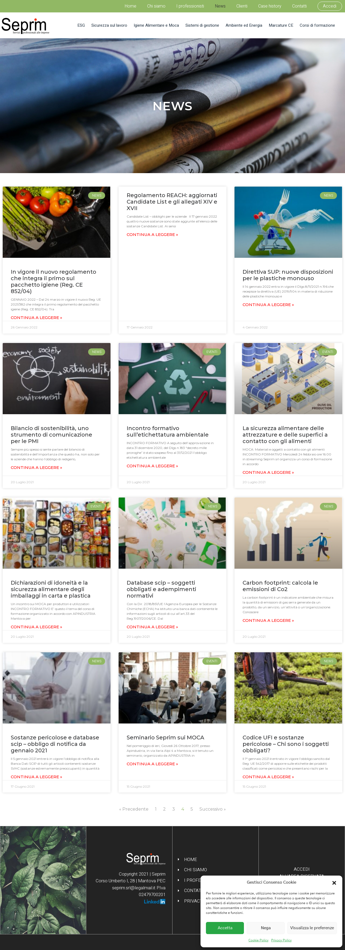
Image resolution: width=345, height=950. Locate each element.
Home (130, 6)
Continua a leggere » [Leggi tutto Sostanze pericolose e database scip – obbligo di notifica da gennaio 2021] (36, 776)
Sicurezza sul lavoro (109, 25)
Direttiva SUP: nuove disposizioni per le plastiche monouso (288, 275)
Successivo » (212, 809)
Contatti (299, 6)
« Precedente (134, 809)
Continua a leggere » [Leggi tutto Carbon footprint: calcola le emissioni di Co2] (268, 620)
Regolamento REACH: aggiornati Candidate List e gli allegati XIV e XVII (172, 201)
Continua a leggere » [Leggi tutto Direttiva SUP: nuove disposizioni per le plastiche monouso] (268, 304)
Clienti (241, 6)
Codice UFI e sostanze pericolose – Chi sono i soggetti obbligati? (286, 744)
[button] (334, 882)
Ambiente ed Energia (244, 25)
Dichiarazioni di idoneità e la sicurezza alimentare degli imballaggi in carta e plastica (51, 589)
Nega (266, 928)
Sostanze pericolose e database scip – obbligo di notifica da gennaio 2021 (55, 744)
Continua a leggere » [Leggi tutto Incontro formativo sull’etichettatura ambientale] (152, 465)
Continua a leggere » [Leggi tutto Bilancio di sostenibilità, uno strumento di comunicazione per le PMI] (36, 467)
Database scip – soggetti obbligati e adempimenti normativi (161, 589)
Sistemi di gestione (202, 25)
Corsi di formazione (317, 25)
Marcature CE (281, 25)
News (220, 6)
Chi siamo (156, 6)
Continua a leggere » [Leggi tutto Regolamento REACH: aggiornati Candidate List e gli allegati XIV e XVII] (152, 234)
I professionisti (190, 6)
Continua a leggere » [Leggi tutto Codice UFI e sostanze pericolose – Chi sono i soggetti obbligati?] (268, 776)
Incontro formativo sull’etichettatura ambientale (168, 431)
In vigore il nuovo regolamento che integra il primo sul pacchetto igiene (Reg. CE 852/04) (53, 281)
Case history (269, 6)
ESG (81, 25)
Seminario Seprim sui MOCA (165, 737)
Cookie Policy (258, 940)
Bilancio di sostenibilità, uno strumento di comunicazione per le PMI (51, 434)
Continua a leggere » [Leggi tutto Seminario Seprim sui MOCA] (152, 763)
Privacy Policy (281, 940)
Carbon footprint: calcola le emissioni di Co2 (280, 585)
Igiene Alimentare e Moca (156, 25)
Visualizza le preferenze (312, 928)
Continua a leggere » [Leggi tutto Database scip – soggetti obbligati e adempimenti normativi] (152, 626)
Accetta (225, 928)
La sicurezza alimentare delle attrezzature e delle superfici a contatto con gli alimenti (285, 434)
